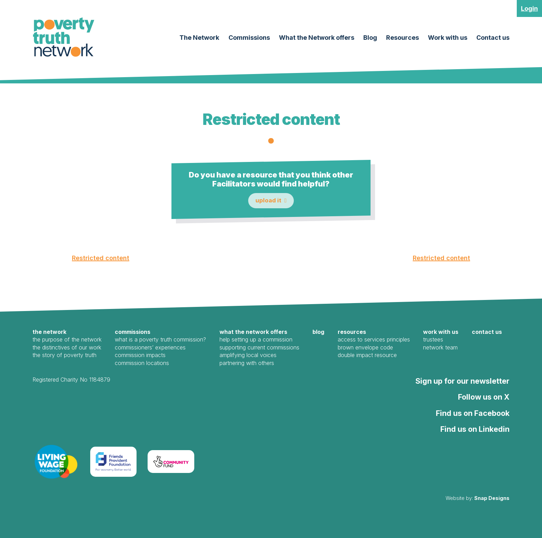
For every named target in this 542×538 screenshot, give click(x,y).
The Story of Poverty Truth (64, 355)
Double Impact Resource (367, 355)
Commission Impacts (140, 355)
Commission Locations (142, 362)
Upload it (268, 200)
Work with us (447, 37)
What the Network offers (316, 37)
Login (529, 8)
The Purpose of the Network (67, 339)
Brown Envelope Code (365, 347)
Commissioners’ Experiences (150, 347)
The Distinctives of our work (66, 347)
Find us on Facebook (473, 413)
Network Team (440, 347)
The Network (199, 37)
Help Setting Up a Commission (255, 339)
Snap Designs (492, 498)
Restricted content (100, 258)
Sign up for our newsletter (462, 380)
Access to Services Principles (374, 339)
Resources (402, 37)
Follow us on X (484, 396)
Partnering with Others (246, 362)
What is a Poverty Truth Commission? (160, 339)
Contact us (493, 37)
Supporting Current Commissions (259, 347)
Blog (370, 37)
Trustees (433, 339)
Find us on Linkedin (475, 429)
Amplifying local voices (248, 355)
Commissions (249, 37)
